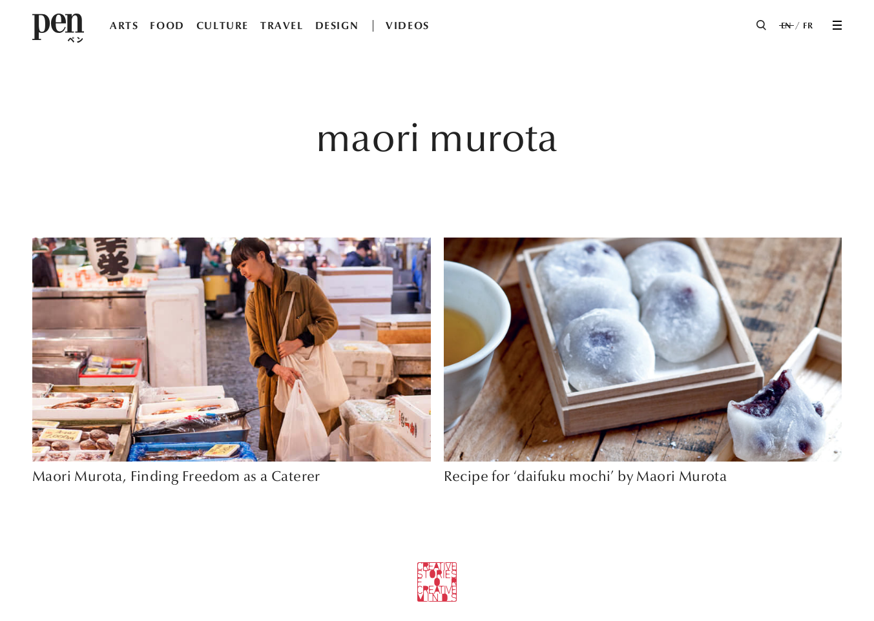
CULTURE (222, 25)
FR (808, 26)
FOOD (167, 25)
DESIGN (337, 25)
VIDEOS (408, 25)
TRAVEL (282, 25)
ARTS (124, 25)
